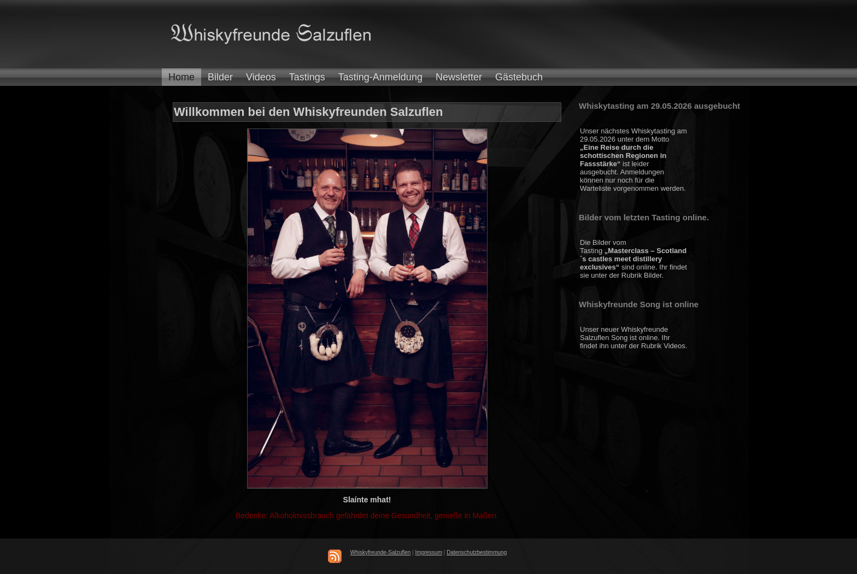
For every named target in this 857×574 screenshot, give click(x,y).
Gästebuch (519, 77)
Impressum (428, 552)
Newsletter (459, 77)
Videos (261, 77)
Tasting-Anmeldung (380, 77)
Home (181, 77)
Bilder (220, 77)
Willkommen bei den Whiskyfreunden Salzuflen (308, 112)
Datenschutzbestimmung (477, 552)
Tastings (307, 77)
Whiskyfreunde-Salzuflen (380, 552)
